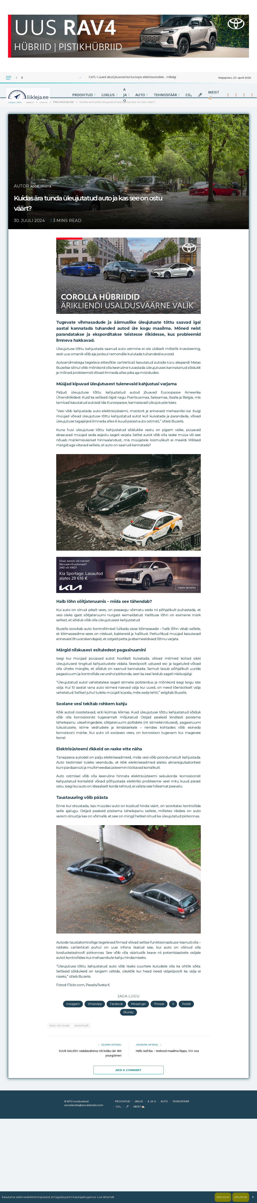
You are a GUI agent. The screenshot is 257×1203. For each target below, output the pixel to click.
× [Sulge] (253, 1197)
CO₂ (189, 95)
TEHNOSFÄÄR (165, 95)
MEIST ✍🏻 (213, 95)
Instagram (73, 1004)
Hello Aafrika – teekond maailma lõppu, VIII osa (170, 1051)
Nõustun (240, 1197)
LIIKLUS (108, 95)
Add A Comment (128, 1070)
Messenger (138, 1004)
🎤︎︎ (200, 95)
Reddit (186, 1004)
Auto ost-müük (59, 1025)
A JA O (125, 95)
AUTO (140, 95)
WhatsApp (95, 1004)
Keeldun (223, 1197)
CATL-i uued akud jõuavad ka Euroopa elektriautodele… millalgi (132, 77)
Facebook (116, 1004)
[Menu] (8, 77)
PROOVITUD (82, 95)
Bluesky (128, 1012)
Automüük (82, 1025)
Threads (159, 1004)
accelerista (45, 186)
